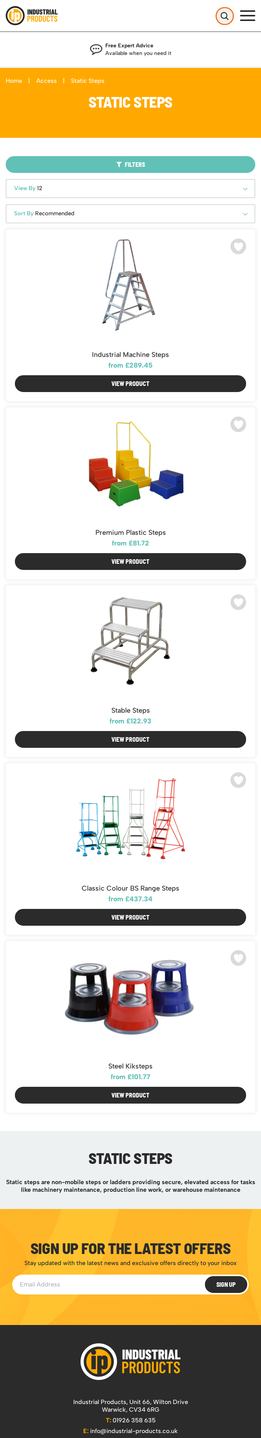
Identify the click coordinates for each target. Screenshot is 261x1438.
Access (46, 80)
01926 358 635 (131, 1420)
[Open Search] (225, 15)
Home (14, 80)
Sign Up (226, 1284)
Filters (130, 164)
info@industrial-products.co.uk (130, 1431)
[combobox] (130, 188)
